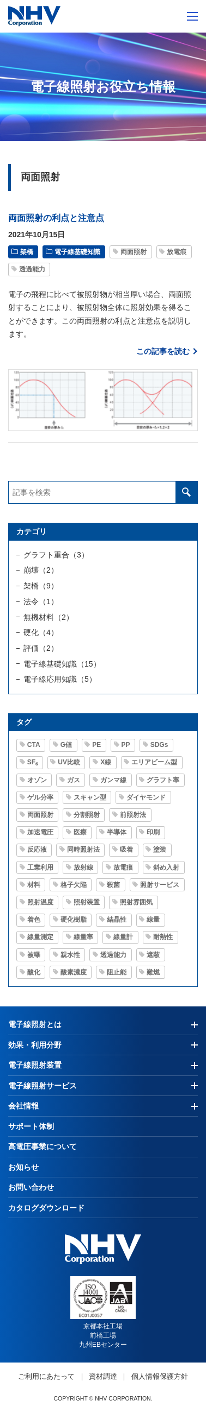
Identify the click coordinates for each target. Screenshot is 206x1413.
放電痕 (176, 252)
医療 (80, 832)
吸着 (126, 849)
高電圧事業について (42, 1146)
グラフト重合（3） (56, 554)
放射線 (83, 867)
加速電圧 (40, 832)
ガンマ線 (113, 780)
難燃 (153, 972)
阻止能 (116, 972)
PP (126, 745)
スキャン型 (90, 797)
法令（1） (40, 601)
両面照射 (133, 252)
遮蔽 (153, 955)
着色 (33, 919)
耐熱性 (163, 937)
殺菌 (113, 885)
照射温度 (40, 902)
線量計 (123, 937)
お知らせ (23, 1167)
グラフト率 (163, 780)
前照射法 (133, 815)
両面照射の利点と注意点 (56, 218)
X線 (105, 762)
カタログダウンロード (46, 1207)
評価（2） (40, 648)
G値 (66, 745)
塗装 (159, 849)
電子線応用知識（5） (59, 679)
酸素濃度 (73, 972)
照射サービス (159, 885)
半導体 (116, 832)
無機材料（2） (48, 617)
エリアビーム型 (154, 762)
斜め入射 (166, 867)
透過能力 (32, 269)
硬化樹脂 (73, 919)
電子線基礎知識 (77, 252)
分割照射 (87, 815)
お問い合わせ (31, 1187)
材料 (33, 885)
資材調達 (103, 1376)
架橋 (26, 252)
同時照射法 (83, 849)
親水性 (70, 955)
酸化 (33, 972)
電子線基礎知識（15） (62, 664)
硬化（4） (40, 632)
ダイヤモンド (146, 797)
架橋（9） (40, 585)
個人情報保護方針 (159, 1376)
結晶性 (116, 919)
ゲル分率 (40, 797)
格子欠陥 (73, 885)
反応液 (37, 849)
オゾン (37, 780)
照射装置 (87, 902)
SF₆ (32, 762)
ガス (73, 780)
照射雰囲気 (136, 902)
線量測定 (40, 937)
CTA (33, 745)
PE (96, 745)
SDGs (159, 745)
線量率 (83, 937)
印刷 (153, 832)
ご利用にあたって (46, 1376)
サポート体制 (31, 1126)
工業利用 (40, 867)
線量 (153, 919)
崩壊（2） (40, 570)
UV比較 (69, 762)
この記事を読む (163, 351)
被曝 (33, 955)
